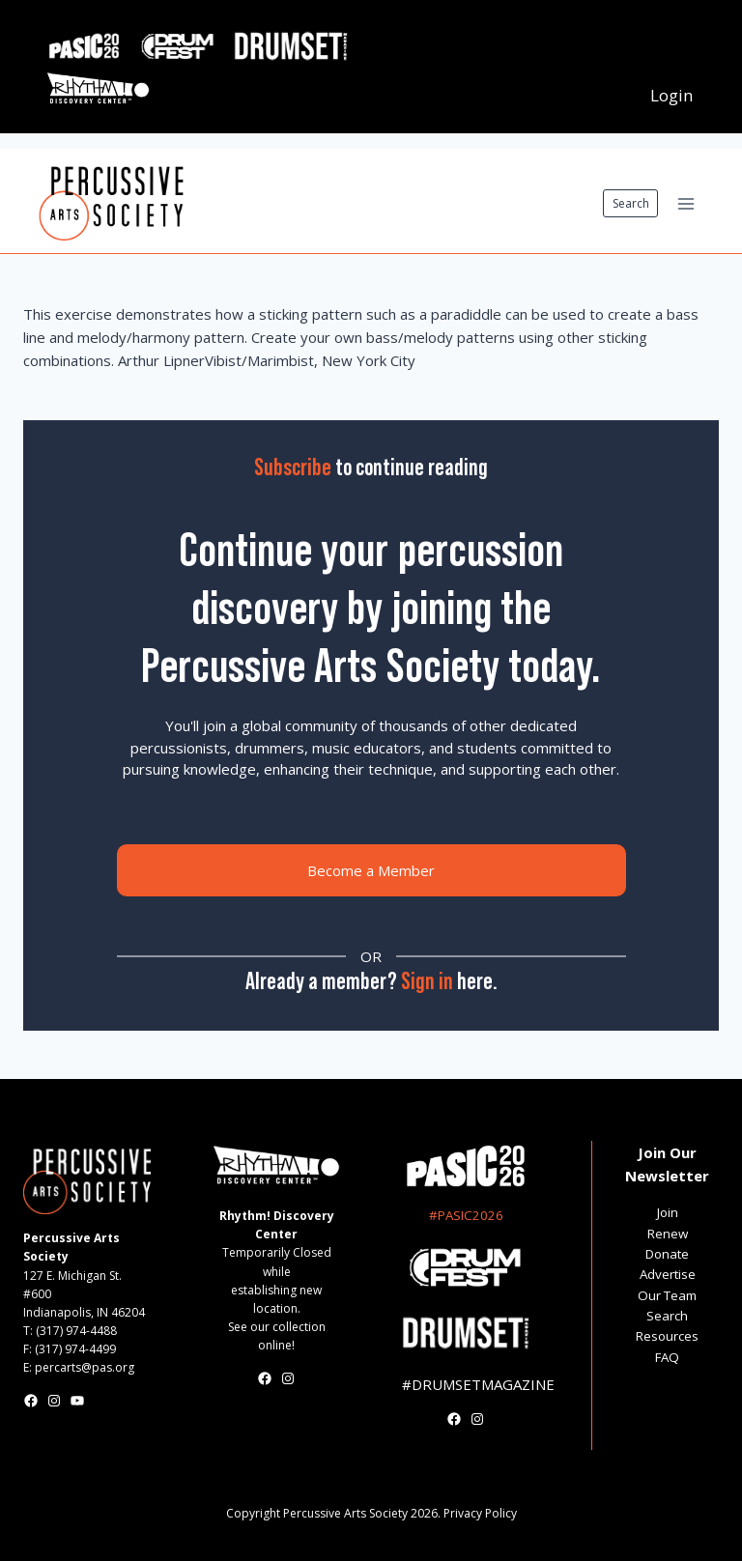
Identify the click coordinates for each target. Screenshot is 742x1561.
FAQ (667, 1357)
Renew (667, 1233)
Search (631, 203)
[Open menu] (685, 203)
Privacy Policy (480, 1513)
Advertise (668, 1274)
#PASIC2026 (466, 1215)
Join (667, 1212)
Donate (667, 1254)
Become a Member (371, 870)
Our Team (667, 1295)
